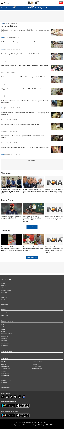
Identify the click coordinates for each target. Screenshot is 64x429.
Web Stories (4, 304)
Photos (3, 329)
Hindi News (4, 297)
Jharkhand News (5, 368)
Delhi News (4, 364)
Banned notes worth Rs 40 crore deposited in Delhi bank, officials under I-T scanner (23, 136)
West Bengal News (37, 368)
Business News (5, 343)
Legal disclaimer (22, 425)
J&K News (4, 385)
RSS (51, 425)
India (24, 8)
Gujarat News (4, 382)
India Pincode (4, 315)
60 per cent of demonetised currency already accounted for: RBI (20, 124)
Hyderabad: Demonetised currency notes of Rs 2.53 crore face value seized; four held (25, 31)
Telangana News (36, 366)
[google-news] (23, 396)
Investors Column (5, 295)
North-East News (5, 373)
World (37, 8)
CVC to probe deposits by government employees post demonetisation (22, 42)
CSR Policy (41, 425)
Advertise (3, 288)
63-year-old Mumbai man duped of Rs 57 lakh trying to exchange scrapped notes (25, 147)
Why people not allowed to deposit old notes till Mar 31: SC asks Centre (22, 89)
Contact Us (4, 283)
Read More (31, 258)
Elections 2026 (10, 8)
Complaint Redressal (6, 290)
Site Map (13, 425)
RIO (47, 425)
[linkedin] (19, 396)
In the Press (4, 292)
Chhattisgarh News (6, 380)
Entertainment (50, 8)
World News (4, 326)
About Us (3, 285)
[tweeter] (7, 396)
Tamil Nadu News (5, 375)
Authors (3, 302)
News (2, 23)
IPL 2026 (30, 8)
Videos (19, 8)
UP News (3, 378)
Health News (4, 345)
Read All (32, 227)
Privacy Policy (32, 425)
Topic (6, 23)
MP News (3, 371)
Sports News (4, 336)
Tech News (4, 338)
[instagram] (11, 396)
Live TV (3, 299)
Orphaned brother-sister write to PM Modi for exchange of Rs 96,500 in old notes (25, 77)
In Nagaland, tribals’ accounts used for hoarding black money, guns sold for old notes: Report (24, 101)
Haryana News (5, 366)
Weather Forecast (5, 312)
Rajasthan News (36, 364)
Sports (42, 8)
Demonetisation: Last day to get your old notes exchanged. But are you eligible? (24, 65)
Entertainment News (6, 333)
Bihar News (4, 361)
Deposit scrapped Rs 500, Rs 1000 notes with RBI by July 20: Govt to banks (23, 54)
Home (2, 8)
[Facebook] (3, 396)
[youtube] (15, 396)
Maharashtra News (37, 361)
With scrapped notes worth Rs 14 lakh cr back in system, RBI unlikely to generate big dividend (25, 113)
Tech (58, 8)
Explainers (4, 340)
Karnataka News (5, 387)
